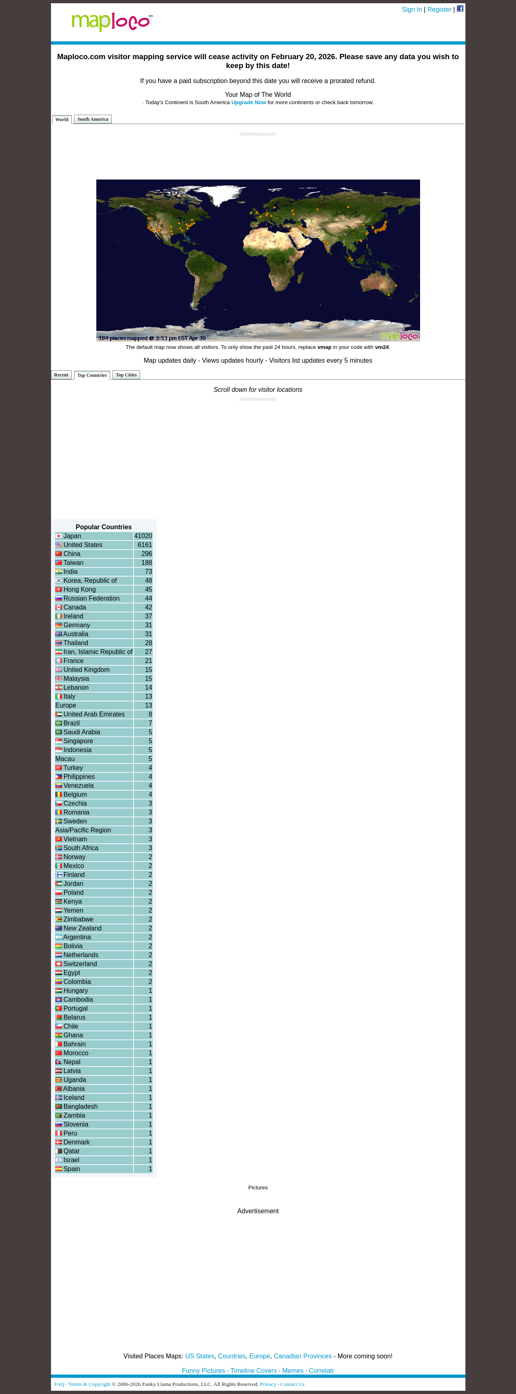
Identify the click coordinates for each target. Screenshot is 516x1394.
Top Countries (92, 375)
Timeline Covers (253, 1370)
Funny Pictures (203, 1370)
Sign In (412, 9)
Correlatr (321, 1370)
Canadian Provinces (302, 1356)
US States (199, 1356)
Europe (259, 1356)
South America (92, 119)
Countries (232, 1356)
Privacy (268, 1384)
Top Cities (126, 375)
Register (439, 9)
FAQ (59, 1384)
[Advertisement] (258, 155)
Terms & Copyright (89, 1384)
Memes (293, 1370)
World (62, 119)
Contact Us (292, 1384)
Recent (61, 375)
